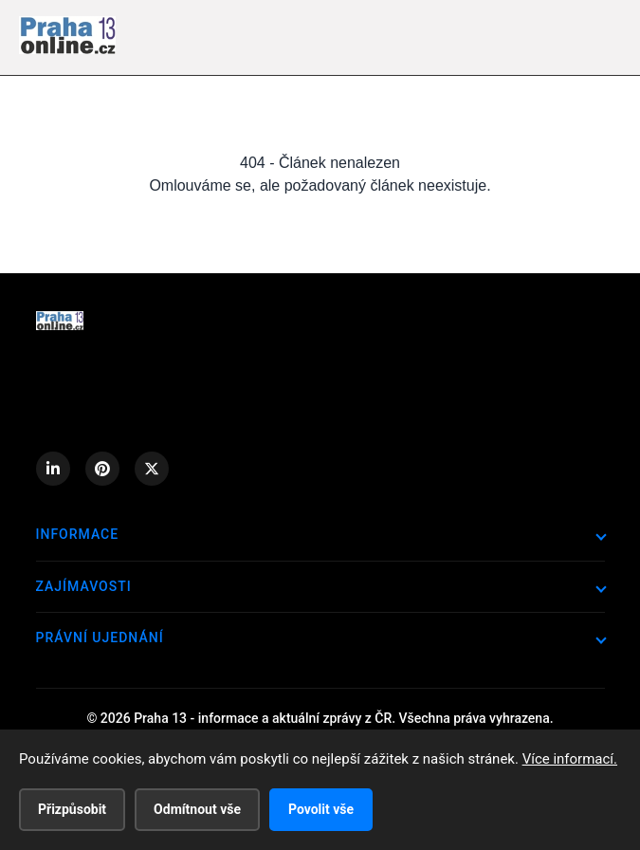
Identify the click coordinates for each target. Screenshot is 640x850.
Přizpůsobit (72, 809)
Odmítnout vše (197, 809)
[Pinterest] (102, 469)
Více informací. (569, 758)
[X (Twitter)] (152, 469)
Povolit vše (321, 809)
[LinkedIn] (53, 469)
